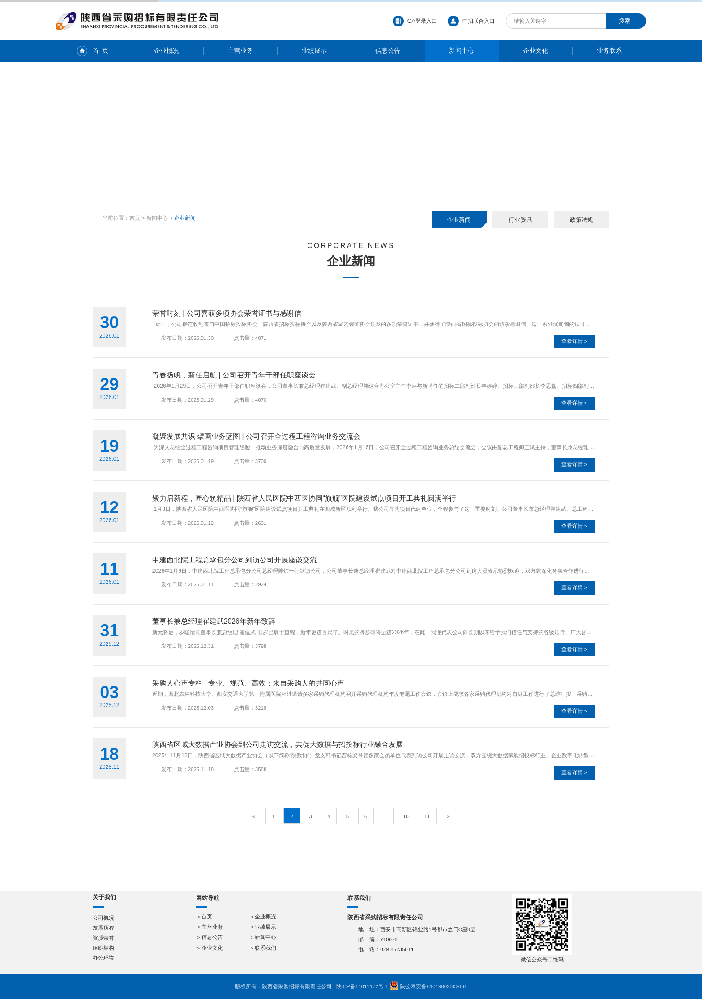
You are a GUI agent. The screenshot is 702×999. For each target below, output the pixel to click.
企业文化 (535, 50)
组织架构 (103, 948)
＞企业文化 (209, 948)
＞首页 (204, 916)
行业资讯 (520, 219)
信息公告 (387, 50)
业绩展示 (314, 50)
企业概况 (166, 50)
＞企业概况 (262, 916)
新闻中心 (461, 50)
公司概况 (103, 918)
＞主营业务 (209, 927)
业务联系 (609, 50)
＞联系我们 (262, 948)
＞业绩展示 (262, 927)
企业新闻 (459, 219)
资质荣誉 (103, 938)
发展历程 (103, 927)
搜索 (624, 20)
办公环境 (103, 957)
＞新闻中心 (262, 937)
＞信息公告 (209, 937)
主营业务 (240, 50)
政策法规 (581, 219)
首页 (134, 218)
